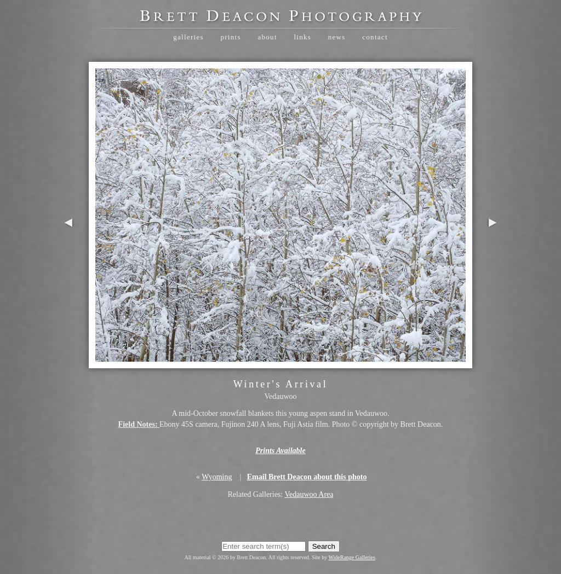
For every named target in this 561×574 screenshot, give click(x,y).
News (337, 37)
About (267, 37)
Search (323, 546)
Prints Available (280, 451)
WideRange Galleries (352, 557)
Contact (375, 37)
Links (302, 37)
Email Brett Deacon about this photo (307, 477)
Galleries (188, 37)
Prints (230, 37)
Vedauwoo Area (308, 494)
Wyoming (217, 477)
